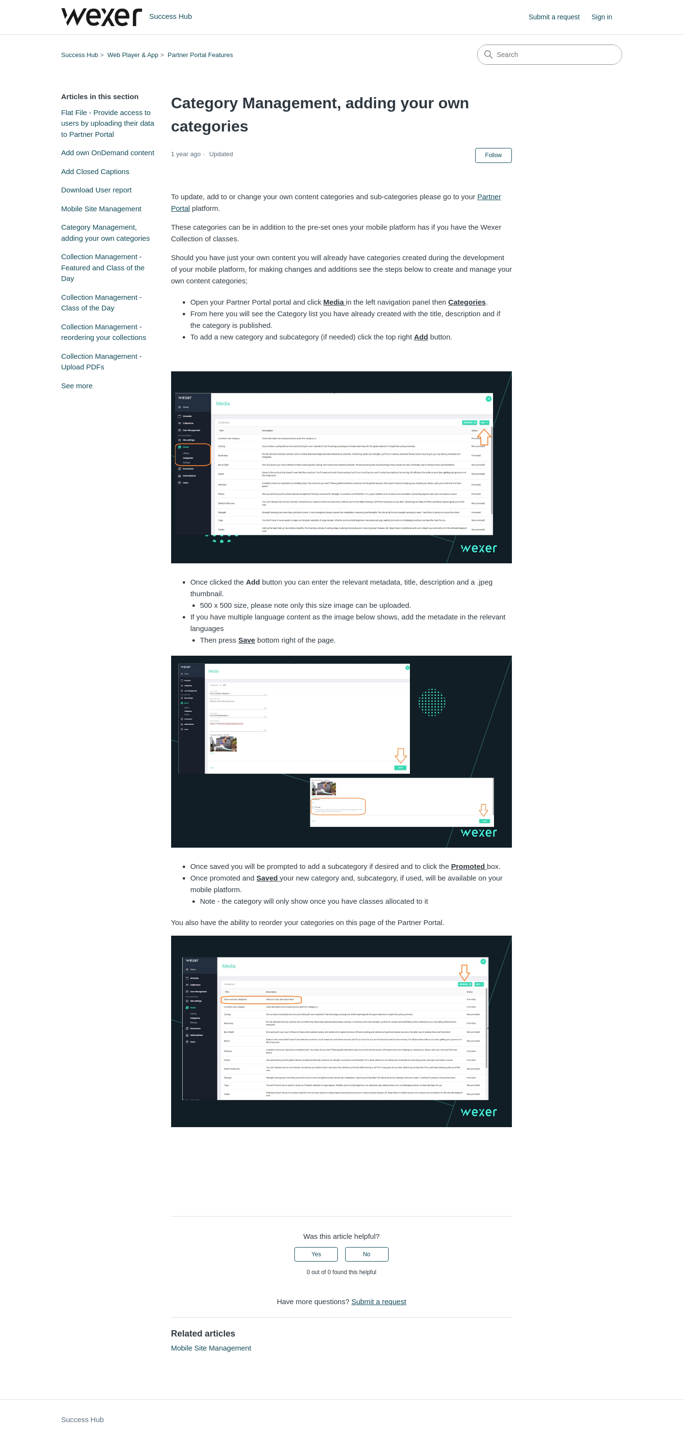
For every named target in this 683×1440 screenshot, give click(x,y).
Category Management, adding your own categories (105, 232)
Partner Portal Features (200, 55)
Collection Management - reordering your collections (103, 332)
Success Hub (80, 55)
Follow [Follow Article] (493, 155)
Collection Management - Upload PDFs (101, 361)
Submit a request (554, 17)
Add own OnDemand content (108, 152)
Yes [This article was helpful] (316, 1254)
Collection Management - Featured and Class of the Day (103, 267)
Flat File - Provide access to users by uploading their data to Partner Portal (108, 123)
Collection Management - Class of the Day (101, 302)
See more (77, 386)
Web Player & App (132, 55)
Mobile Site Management (101, 209)
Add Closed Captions (95, 171)
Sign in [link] (602, 17)
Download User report (96, 190)
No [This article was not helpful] (366, 1254)
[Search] (550, 54)
